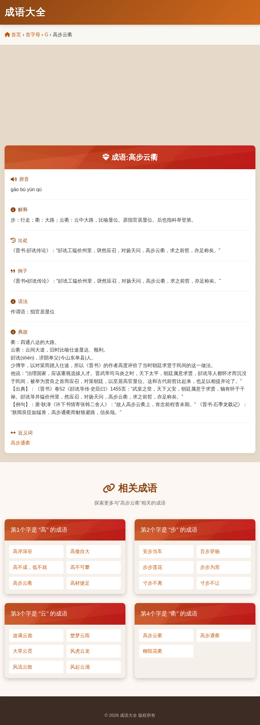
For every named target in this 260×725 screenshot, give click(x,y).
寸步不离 (152, 583)
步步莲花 (152, 567)
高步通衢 (20, 442)
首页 (13, 34)
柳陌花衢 (152, 651)
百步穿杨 (210, 551)
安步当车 (152, 551)
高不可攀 (80, 567)
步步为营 (210, 567)
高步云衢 (22, 583)
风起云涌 (80, 667)
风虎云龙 (80, 651)
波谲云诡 (22, 635)
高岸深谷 (22, 551)
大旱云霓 (22, 651)
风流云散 (22, 667)
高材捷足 (80, 583)
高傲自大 (80, 551)
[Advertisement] (130, 99)
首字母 (33, 34)
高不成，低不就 (30, 567)
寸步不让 (210, 583)
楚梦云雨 (80, 635)
